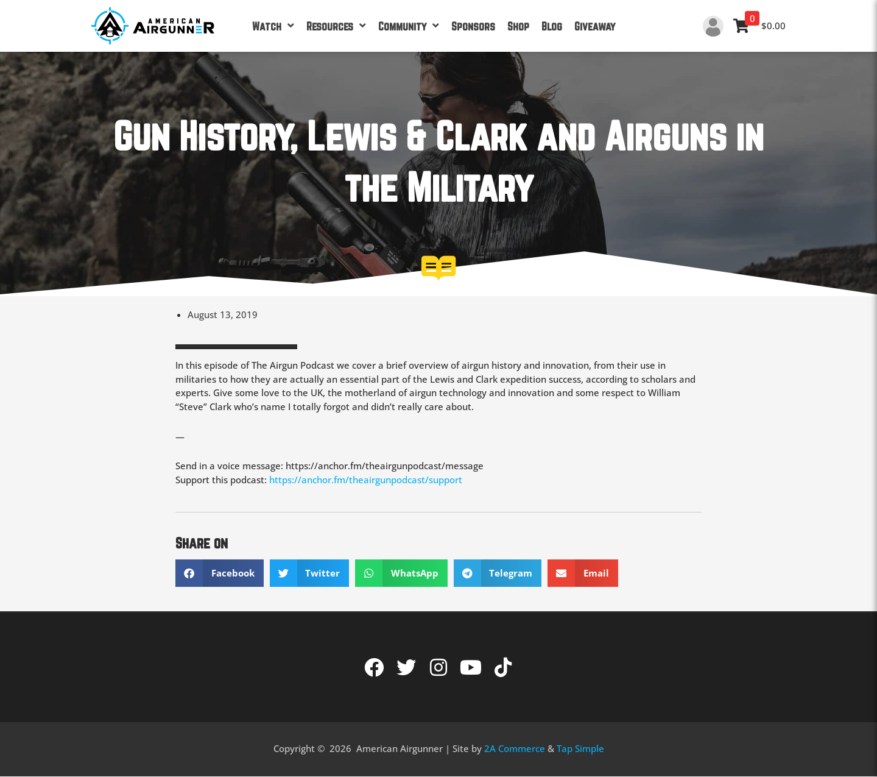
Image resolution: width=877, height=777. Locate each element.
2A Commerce (514, 748)
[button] (219, 573)
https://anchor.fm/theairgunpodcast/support (365, 480)
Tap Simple (580, 748)
